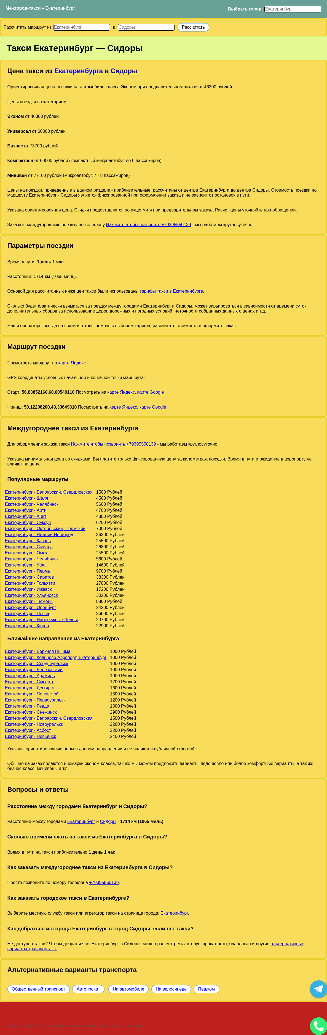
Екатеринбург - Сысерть (29, 681)
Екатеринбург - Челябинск (31, 504)
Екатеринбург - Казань (28, 540)
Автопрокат (88, 989)
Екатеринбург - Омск (26, 552)
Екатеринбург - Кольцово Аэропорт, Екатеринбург (55, 657)
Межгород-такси (23, 8)
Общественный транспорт (38, 989)
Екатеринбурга (78, 71)
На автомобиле (128, 989)
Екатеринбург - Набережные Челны (41, 619)
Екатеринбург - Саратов (29, 577)
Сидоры (124, 71)
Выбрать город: (245, 9)
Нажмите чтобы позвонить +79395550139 (148, 224)
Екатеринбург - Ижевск (28, 589)
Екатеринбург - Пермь (27, 571)
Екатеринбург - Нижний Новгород (39, 534)
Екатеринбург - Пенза (27, 613)
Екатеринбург (60, 8)
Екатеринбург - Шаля (26, 498)
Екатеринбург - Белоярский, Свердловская (49, 492)
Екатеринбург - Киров (27, 625)
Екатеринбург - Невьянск (30, 736)
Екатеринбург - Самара (29, 546)
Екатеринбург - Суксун (28, 522)
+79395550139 (104, 882)
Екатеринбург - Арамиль (30, 675)
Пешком (206, 989)
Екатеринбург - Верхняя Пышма (38, 651)
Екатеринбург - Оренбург (30, 607)
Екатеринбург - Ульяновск (31, 595)
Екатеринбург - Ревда (27, 706)
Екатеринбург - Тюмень (29, 601)
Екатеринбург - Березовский (34, 669)
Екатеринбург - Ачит (25, 516)
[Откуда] (81, 27)
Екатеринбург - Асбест (28, 730)
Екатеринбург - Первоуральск (35, 700)
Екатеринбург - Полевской (32, 694)
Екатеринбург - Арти (25, 510)
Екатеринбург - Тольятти (30, 583)
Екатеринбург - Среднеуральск (36, 663)
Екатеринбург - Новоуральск (34, 724)
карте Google (150, 392)
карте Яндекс (72, 363)
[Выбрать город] (292, 9)
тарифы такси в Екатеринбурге (171, 291)
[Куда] (146, 27)
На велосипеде (171, 989)
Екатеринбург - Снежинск (31, 712)
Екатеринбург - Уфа (25, 565)
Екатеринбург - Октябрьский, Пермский (45, 528)
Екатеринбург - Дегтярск (30, 687)
